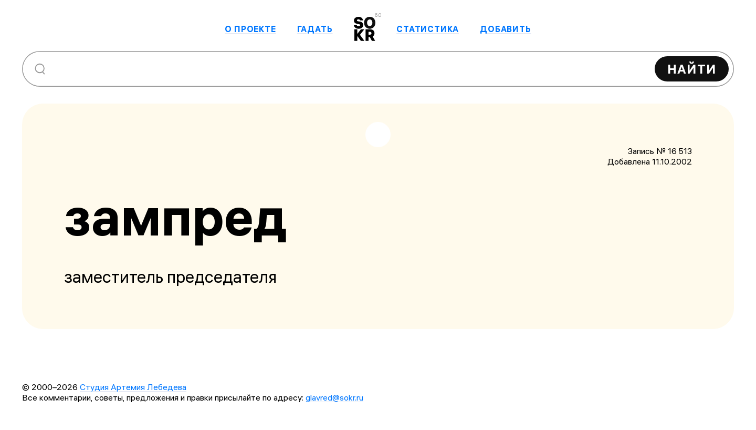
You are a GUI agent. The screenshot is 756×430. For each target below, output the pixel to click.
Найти (691, 69)
